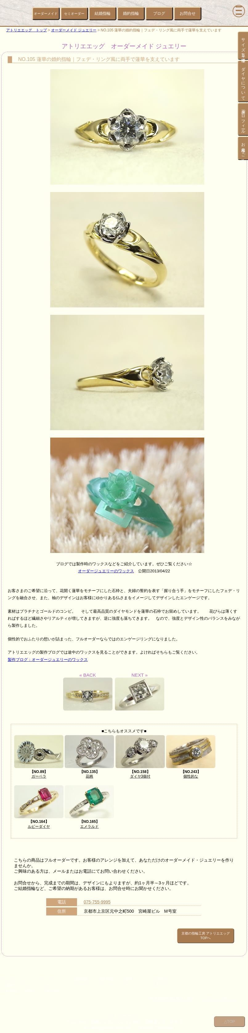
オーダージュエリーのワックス (106, 571)
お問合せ (188, 13)
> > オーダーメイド (15, 975)
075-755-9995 (97, 901)
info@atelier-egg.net (112, 1023)
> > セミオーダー (49, 975)
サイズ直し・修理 (243, 45)
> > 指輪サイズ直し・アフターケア (26, 981)
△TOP (229, 1021)
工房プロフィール (243, 119)
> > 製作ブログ (131, 975)
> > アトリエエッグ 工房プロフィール (149, 981)
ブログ (159, 13)
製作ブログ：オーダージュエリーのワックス (48, 659)
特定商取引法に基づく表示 (172, 995)
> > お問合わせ (160, 975)
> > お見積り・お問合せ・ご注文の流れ (30, 986)
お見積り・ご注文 (243, 148)
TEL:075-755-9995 (154, 1023)
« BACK (87, 691)
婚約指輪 (131, 13)
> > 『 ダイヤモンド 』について (86, 981)
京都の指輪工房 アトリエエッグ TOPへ (192, 933)
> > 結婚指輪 (78, 975)
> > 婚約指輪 (103, 975)
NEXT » (139, 691)
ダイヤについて (243, 81)
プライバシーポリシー (220, 995)
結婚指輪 (103, 13)
